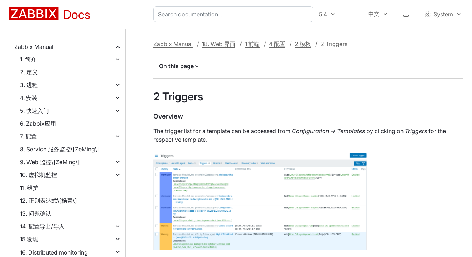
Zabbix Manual (34, 46)
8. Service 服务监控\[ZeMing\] (59, 149)
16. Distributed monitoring (54, 252)
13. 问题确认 (35, 213)
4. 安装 (28, 97)
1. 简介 (28, 59)
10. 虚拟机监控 (38, 174)
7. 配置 (28, 136)
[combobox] (234, 14)
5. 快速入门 (34, 110)
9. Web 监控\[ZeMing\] (50, 162)
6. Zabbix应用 (38, 123)
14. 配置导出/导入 (42, 226)
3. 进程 (29, 85)
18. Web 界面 (218, 43)
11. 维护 (29, 187)
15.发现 (29, 239)
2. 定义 (29, 72)
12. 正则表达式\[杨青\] (48, 200)
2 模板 (303, 43)
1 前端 (252, 43)
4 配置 (277, 43)
